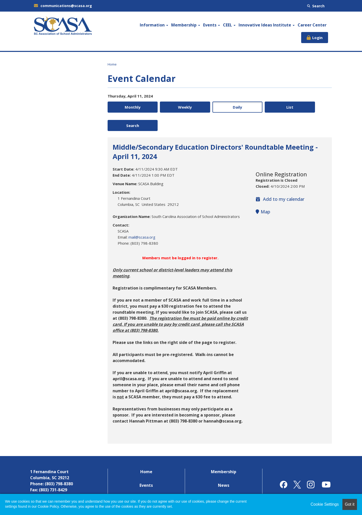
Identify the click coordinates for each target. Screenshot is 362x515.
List (264, 107)
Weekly (174, 107)
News (223, 467)
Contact (223, 481)
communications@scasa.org (63, 5)
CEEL (229, 25)
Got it (349, 504)
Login (317, 37)
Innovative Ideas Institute (267, 25)
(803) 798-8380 (59, 465)
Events (211, 25)
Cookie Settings (325, 504)
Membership (185, 25)
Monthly (129, 107)
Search (316, 6)
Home (112, 64)
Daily (219, 107)
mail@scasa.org (141, 218)
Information (154, 25)
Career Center (312, 25)
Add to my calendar (280, 181)
